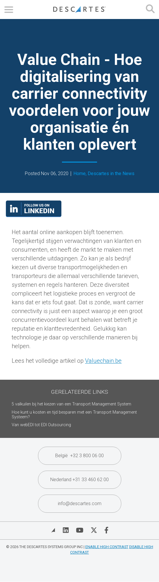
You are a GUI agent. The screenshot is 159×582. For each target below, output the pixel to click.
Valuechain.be (103, 360)
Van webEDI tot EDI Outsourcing (41, 424)
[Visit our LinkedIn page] (33, 215)
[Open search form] (150, 9)
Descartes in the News (111, 173)
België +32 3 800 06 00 (79, 455)
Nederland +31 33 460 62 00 (79, 479)
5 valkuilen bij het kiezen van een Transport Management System (71, 404)
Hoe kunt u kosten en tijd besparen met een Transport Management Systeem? (74, 414)
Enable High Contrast (106, 547)
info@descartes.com (79, 503)
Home (79, 173)
